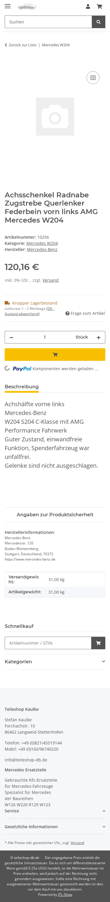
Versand (51, 280)
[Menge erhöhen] (98, 337)
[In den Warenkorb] (9, 63)
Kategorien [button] (18, 661)
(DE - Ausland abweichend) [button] (29, 311)
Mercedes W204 (42, 243)
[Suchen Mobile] (48, 22)
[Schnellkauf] (48, 643)
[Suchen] (98, 22)
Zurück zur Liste (22, 44)
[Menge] (45, 337)
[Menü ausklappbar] (8, 3)
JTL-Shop (65, 894)
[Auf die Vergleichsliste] (93, 77)
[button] (88, 6)
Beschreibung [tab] (22, 387)
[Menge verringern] (11, 337)
